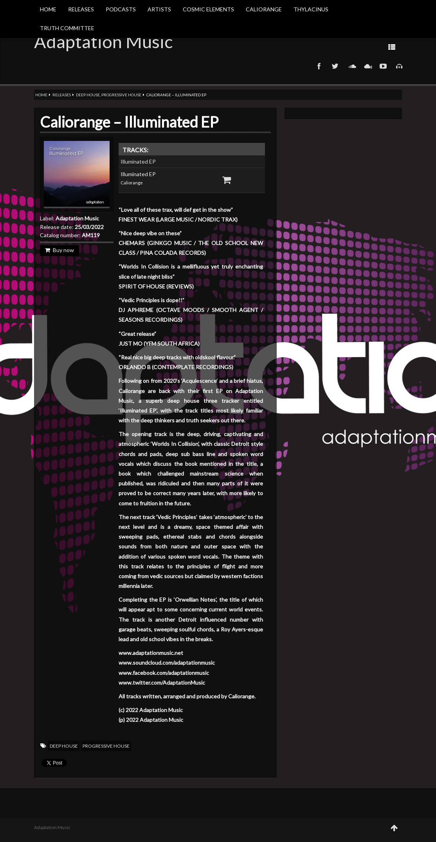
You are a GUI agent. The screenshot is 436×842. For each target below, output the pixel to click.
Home (48, 9)
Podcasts (121, 9)
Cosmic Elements (208, 9)
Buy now (59, 250)
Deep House (88, 94)
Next (296, 47)
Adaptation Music (103, 41)
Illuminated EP (138, 161)
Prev (321, 47)
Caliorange (264, 9)
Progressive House (121, 94)
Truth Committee (67, 28)
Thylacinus (311, 9)
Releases (81, 9)
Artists (159, 9)
